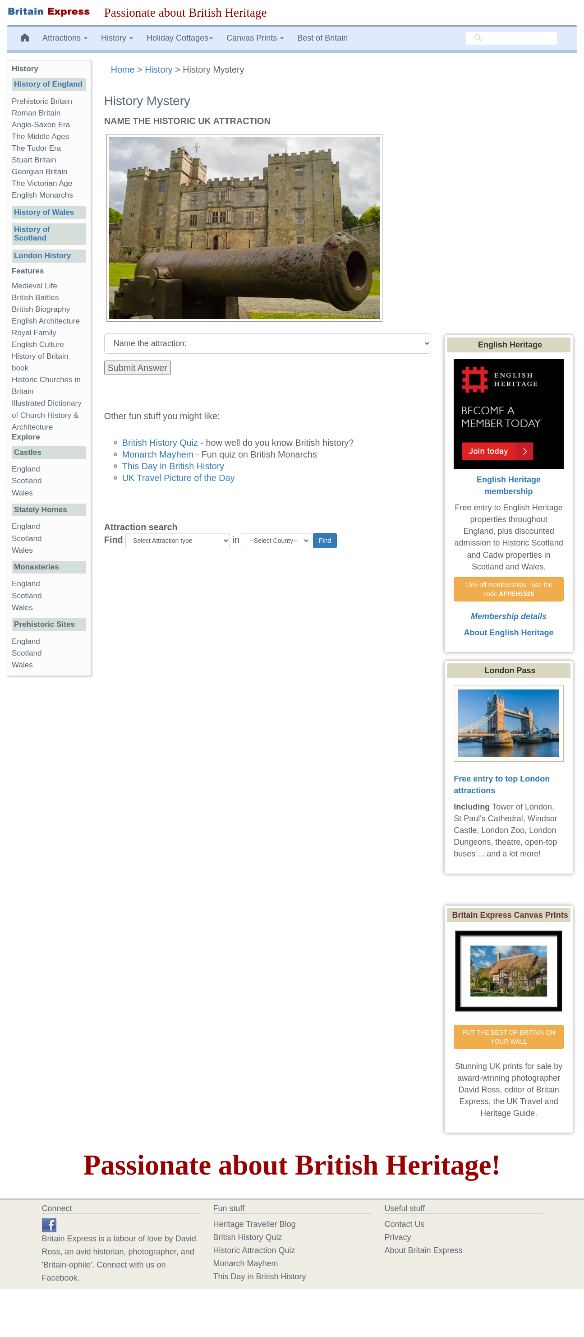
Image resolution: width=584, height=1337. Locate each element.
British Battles (35, 297)
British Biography (41, 309)
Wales (22, 493)
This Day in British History (173, 466)
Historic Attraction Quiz (254, 1250)
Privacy (398, 1237)
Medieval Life (34, 286)
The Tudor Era (36, 148)
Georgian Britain (40, 171)
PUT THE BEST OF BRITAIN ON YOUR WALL (509, 1037)
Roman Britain (36, 113)
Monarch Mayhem (157, 454)
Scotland (27, 481)
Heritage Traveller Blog (254, 1224)
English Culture (38, 344)
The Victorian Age (42, 183)
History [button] (117, 37)
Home (123, 69)
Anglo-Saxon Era (41, 124)
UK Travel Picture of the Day (178, 478)
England (26, 469)
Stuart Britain (34, 160)
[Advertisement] (49, 822)
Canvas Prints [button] (255, 37)
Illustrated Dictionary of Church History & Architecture (47, 415)
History (159, 69)
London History (42, 255)
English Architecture (46, 321)
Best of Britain (322, 37)
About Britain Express (424, 1250)
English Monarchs (42, 195)
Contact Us (405, 1224)
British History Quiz (160, 443)
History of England (48, 84)
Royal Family (34, 332)
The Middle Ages (40, 136)
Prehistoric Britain (42, 101)
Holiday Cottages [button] (180, 37)
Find (113, 540)
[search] (511, 38)
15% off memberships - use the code (509, 589)
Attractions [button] (64, 37)
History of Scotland (32, 233)
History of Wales (44, 212)
